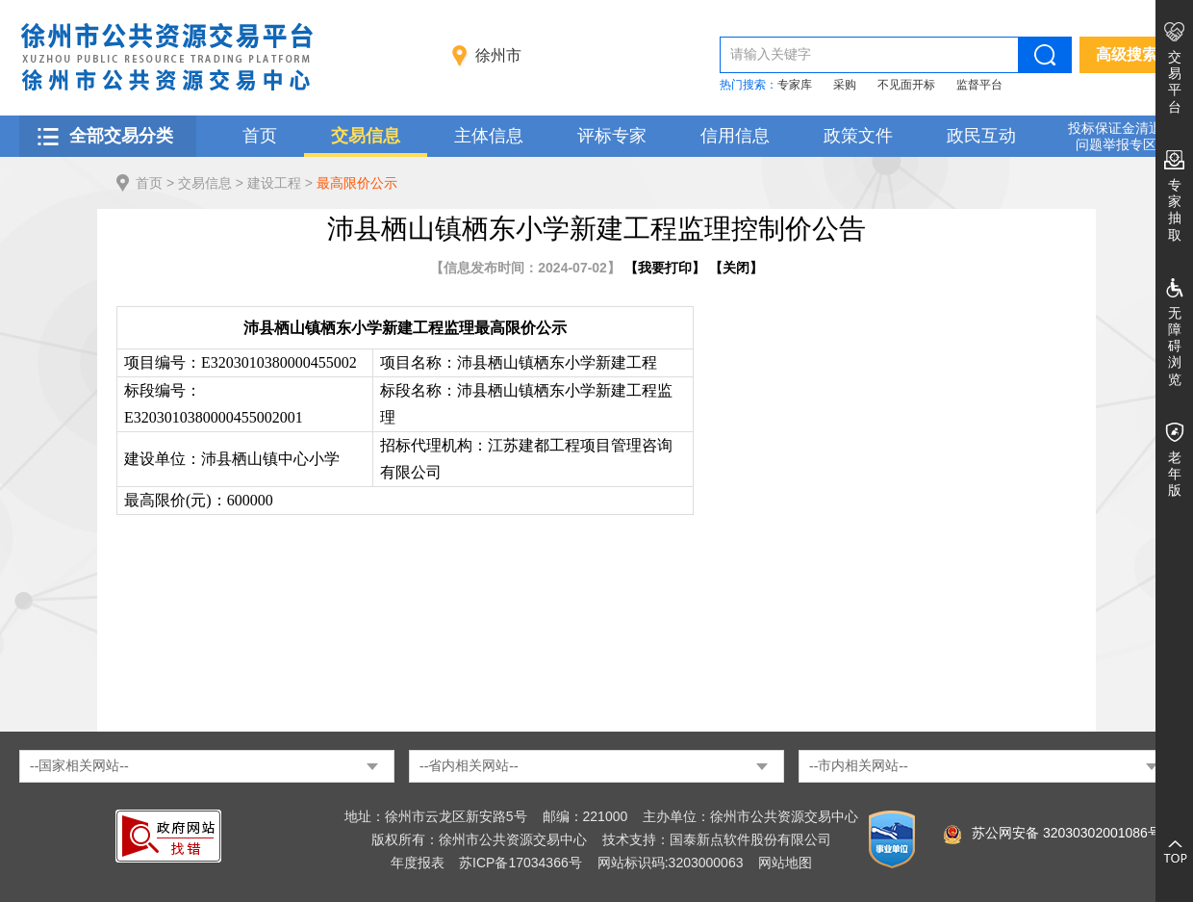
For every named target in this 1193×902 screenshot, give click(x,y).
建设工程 (274, 183)
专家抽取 (1174, 210)
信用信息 (735, 135)
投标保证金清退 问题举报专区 (1115, 136)
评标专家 (612, 135)
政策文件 (858, 135)
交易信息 (365, 135)
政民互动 (981, 135)
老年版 (1174, 474)
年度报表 (417, 862)
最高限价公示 (357, 183)
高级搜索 (1126, 54)
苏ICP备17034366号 (520, 862)
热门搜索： (748, 84)
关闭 (736, 267)
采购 (844, 84)
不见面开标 (906, 84)
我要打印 (665, 267)
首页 (259, 135)
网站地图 (785, 862)
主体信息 (488, 135)
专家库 (794, 84)
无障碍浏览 (1174, 346)
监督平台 (979, 84)
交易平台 (1174, 82)
